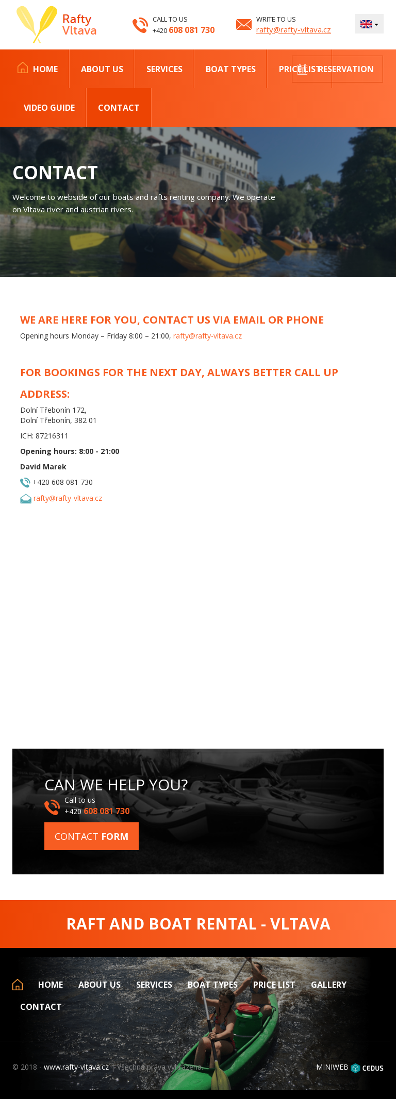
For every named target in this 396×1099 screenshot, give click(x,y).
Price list (274, 984)
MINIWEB (332, 1067)
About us (102, 69)
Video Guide (49, 107)
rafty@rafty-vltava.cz (293, 29)
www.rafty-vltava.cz (76, 1067)
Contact (119, 107)
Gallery (328, 984)
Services (164, 69)
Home (45, 69)
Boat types (231, 69)
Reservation (346, 69)
